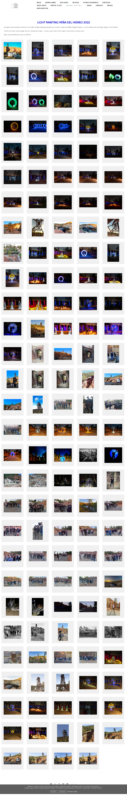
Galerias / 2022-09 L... (59, 8)
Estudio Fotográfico (89, 6)
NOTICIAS (75, 6)
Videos (73, 8)
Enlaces (93, 8)
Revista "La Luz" (42, 8)
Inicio (39, 6)
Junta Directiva (105, 8)
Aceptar (53, 791)
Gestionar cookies (72, 791)
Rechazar (62, 791)
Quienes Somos (50, 6)
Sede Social (63, 6)
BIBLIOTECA (104, 6)
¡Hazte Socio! (117, 6)
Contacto (83, 8)
